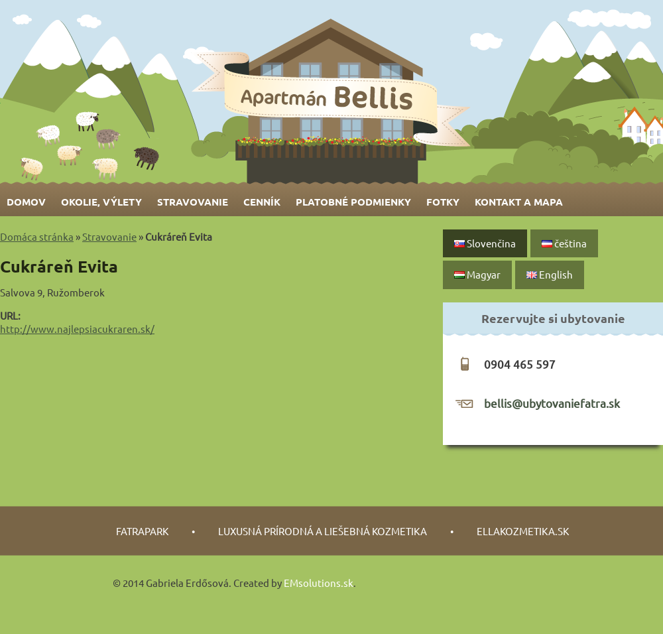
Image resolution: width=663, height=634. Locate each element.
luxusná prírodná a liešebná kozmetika (322, 531)
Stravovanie (192, 201)
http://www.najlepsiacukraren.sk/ (77, 328)
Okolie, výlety (101, 201)
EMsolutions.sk (318, 582)
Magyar (477, 274)
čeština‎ (564, 243)
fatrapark (142, 531)
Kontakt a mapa (519, 201)
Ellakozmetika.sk (523, 531)
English (549, 274)
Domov (26, 201)
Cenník (261, 201)
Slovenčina (485, 243)
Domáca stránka (37, 236)
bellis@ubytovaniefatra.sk (552, 403)
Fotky (442, 201)
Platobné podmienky (353, 201)
